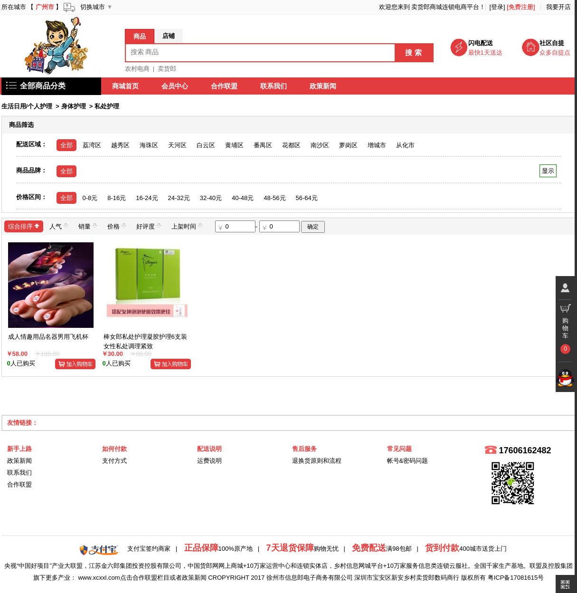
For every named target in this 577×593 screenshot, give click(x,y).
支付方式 (114, 460)
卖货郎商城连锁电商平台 (445, 6)
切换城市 (92, 6)
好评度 (148, 226)
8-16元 (116, 197)
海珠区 (149, 145)
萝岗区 (348, 145)
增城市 (377, 145)
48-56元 (274, 197)
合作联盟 (225, 86)
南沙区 (320, 145)
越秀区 (120, 145)
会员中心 (175, 86)
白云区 (206, 145)
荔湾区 (92, 145)
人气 (58, 226)
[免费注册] (521, 6)
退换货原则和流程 (316, 460)
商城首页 (126, 86)
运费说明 (209, 460)
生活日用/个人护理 (27, 106)
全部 (66, 145)
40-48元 (243, 197)
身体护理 (73, 106)
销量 (87, 226)
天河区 (177, 145)
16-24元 (147, 197)
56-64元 (307, 197)
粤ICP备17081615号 (516, 577)
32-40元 (211, 197)
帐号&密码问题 (407, 460)
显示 (548, 170)
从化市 (405, 145)
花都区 (291, 145)
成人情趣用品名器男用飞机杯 (48, 336)
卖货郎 (167, 68)
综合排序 (23, 226)
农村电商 (137, 68)
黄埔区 (234, 145)
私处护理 (107, 106)
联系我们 (274, 86)
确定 (313, 226)
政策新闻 (323, 86)
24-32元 (179, 197)
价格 (116, 226)
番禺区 (263, 145)
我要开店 (558, 6)
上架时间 (187, 226)
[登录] (497, 6)
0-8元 (90, 197)
